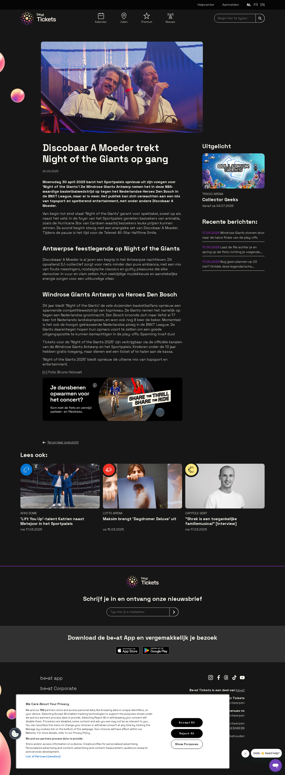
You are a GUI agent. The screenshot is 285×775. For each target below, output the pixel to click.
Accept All (187, 722)
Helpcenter (206, 5)
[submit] (260, 18)
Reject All (186, 733)
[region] (123, 731)
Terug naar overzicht (61, 442)
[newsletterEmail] (142, 612)
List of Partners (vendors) (43, 756)
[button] (15, 733)
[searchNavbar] (239, 18)
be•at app (51, 678)
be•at (240, 690)
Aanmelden (230, 5)
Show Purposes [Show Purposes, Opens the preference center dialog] (187, 744)
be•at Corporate (58, 688)
